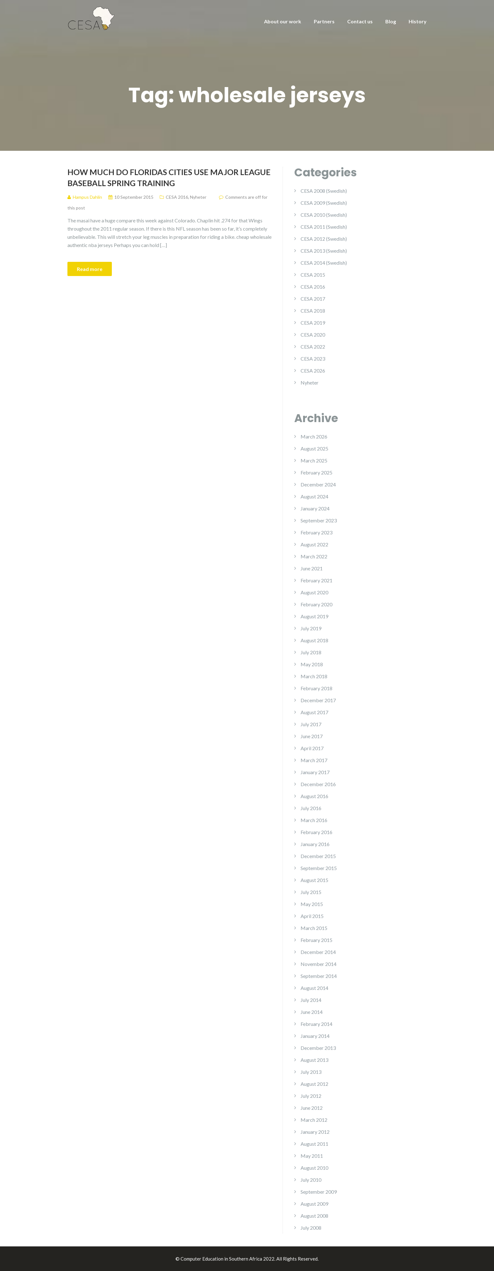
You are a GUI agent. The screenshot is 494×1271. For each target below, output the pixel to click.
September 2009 (319, 1192)
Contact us (360, 21)
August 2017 (314, 712)
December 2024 (318, 484)
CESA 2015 (313, 275)
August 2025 (314, 448)
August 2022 (314, 544)
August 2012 (314, 1084)
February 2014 (316, 1024)
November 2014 (318, 964)
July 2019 (311, 628)
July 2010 (311, 1180)
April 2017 (312, 748)
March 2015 (314, 928)
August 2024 (314, 496)
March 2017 (314, 760)
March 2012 (314, 1120)
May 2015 (312, 904)
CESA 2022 (313, 347)
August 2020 (314, 592)
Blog (390, 21)
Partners (324, 21)
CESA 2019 (313, 323)
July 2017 (311, 724)
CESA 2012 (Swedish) (324, 239)
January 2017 (315, 772)
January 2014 (315, 1036)
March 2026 (314, 436)
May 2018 (312, 664)
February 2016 (316, 832)
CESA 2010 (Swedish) (324, 215)
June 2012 (312, 1108)
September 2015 (319, 868)
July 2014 (311, 1000)
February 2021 (316, 580)
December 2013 (318, 1048)
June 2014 (312, 1012)
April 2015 (312, 916)
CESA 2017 (313, 299)
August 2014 (314, 988)
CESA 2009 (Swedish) (324, 203)
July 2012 (311, 1096)
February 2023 (316, 532)
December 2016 (318, 784)
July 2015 (311, 892)
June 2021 (312, 568)
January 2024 (315, 508)
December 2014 (318, 952)
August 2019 (314, 616)
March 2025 (314, 460)
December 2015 (318, 856)
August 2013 (314, 1060)
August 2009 (314, 1204)
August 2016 (314, 796)
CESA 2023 (313, 359)
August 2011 (314, 1144)
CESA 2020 (313, 335)
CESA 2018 (313, 311)
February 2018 (316, 688)
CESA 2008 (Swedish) (324, 191)
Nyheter (198, 197)
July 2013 (311, 1072)
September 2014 (319, 976)
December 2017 (318, 700)
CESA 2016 (177, 197)
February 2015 (316, 940)
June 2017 (312, 736)
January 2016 (315, 844)
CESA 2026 (313, 371)
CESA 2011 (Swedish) (324, 227)
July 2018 (311, 652)
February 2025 (316, 472)
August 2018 (314, 640)
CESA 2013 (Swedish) (324, 251)
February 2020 (316, 604)
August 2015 (314, 880)
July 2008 (311, 1228)
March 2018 (314, 676)
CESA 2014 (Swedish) (324, 263)
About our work (282, 21)
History (418, 21)
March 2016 (314, 820)
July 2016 (311, 808)
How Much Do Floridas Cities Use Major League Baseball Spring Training (169, 177)
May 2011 (312, 1156)
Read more (89, 269)
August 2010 (314, 1168)
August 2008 (314, 1216)
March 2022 (314, 556)
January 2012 (315, 1132)
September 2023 (319, 520)
